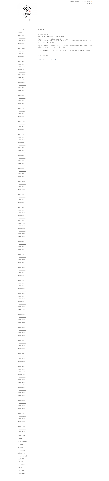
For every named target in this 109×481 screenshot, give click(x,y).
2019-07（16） (22, 244)
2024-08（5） (22, 87)
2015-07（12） (22, 363)
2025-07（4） (22, 58)
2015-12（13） (22, 350)
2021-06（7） (22, 186)
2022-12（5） (22, 139)
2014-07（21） (22, 395)
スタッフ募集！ (21, 473)
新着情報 (20, 32)
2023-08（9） (22, 118)
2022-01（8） (22, 168)
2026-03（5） (22, 38)
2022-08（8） (22, 150)
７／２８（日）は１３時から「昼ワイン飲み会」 (52, 36)
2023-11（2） (22, 111)
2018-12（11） (22, 257)
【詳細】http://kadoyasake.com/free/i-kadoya (50, 59)
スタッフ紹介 (21, 444)
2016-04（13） (22, 340)
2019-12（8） (22, 231)
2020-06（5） (22, 217)
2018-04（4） (22, 277)
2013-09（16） (22, 421)
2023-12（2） (22, 108)
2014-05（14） (22, 400)
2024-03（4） (22, 100)
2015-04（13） (22, 371)
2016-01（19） (22, 348)
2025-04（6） (22, 66)
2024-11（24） (22, 79)
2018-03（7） (22, 280)
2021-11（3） (22, 173)
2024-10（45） (22, 82)
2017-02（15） (22, 314)
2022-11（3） (22, 142)
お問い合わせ (21, 467)
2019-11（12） (22, 233)
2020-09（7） (22, 210)
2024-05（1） (22, 95)
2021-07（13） (22, 184)
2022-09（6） (22, 147)
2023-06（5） (22, 124)
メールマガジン (21, 464)
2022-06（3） (22, 155)
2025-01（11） (22, 74)
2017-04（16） (22, 309)
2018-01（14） (22, 285)
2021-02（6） (22, 197)
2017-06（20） (22, 303)
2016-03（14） (22, 343)
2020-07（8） (22, 215)
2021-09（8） (22, 178)
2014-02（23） (22, 408)
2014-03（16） (22, 405)
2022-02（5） (22, 165)
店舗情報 (20, 438)
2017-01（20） (22, 317)
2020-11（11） (22, 204)
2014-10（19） (22, 387)
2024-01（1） (22, 105)
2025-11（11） (22, 48)
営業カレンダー (21, 435)
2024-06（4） (22, 92)
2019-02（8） (22, 254)
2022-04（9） (22, 160)
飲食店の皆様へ (21, 459)
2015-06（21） (22, 366)
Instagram (20, 447)
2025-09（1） (22, 53)
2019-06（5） (22, 246)
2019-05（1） (22, 249)
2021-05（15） (22, 189)
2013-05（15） (22, 431)
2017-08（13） (22, 298)
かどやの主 (20, 461)
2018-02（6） (22, 283)
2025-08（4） (22, 56)
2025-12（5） (22, 45)
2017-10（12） (22, 293)
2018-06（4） (22, 272)
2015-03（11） (22, 374)
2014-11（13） (22, 384)
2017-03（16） (22, 311)
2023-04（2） (22, 129)
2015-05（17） (22, 369)
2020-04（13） (22, 223)
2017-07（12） (22, 301)
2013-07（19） (22, 426)
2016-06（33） (22, 335)
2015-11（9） (22, 353)
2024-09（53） (22, 85)
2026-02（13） (22, 40)
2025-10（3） (22, 51)
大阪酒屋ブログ (21, 453)
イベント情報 (21, 470)
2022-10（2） (22, 144)
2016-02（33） (22, 345)
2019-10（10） (22, 236)
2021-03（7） (22, 194)
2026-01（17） (22, 43)
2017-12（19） (22, 288)
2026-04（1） (22, 35)
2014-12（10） (22, 382)
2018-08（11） (22, 267)
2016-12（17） (22, 319)
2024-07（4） (22, 90)
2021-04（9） (22, 191)
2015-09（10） (22, 358)
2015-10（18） (22, 356)
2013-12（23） (22, 413)
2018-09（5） (22, 264)
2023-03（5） (22, 131)
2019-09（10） (22, 238)
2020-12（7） (22, 202)
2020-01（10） (22, 228)
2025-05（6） (22, 64)
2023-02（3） (22, 134)
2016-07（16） (22, 332)
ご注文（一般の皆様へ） (24, 456)
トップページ (21, 29)
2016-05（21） (22, 337)
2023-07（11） (22, 121)
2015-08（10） (22, 361)
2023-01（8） (22, 137)
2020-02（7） (22, 225)
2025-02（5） (22, 71)
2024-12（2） (22, 77)
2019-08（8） (22, 241)
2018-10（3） (22, 262)
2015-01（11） (22, 379)
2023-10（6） (22, 113)
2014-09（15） (22, 390)
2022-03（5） (22, 163)
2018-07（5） (22, 270)
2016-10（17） (22, 324)
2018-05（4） (22, 275)
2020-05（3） (22, 220)
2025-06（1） (22, 61)
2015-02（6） (22, 376)
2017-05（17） (22, 306)
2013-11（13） (22, 416)
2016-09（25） (22, 327)
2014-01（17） (22, 410)
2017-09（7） (22, 296)
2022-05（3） (22, 158)
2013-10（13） (22, 418)
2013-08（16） (22, 423)
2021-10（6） (22, 176)
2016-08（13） (22, 330)
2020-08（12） (22, 212)
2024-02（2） (22, 103)
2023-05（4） (22, 126)
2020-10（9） (22, 207)
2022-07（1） (22, 152)
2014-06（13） (22, 397)
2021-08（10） (22, 181)
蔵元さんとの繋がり (22, 441)
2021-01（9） (22, 199)
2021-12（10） (22, 171)
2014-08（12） (22, 392)
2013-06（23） (22, 429)
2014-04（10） (22, 403)
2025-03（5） (22, 69)
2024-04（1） (22, 98)
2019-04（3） (22, 251)
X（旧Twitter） (21, 450)
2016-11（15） (22, 322)
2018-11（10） (22, 259)
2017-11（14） (22, 290)
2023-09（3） (22, 116)
